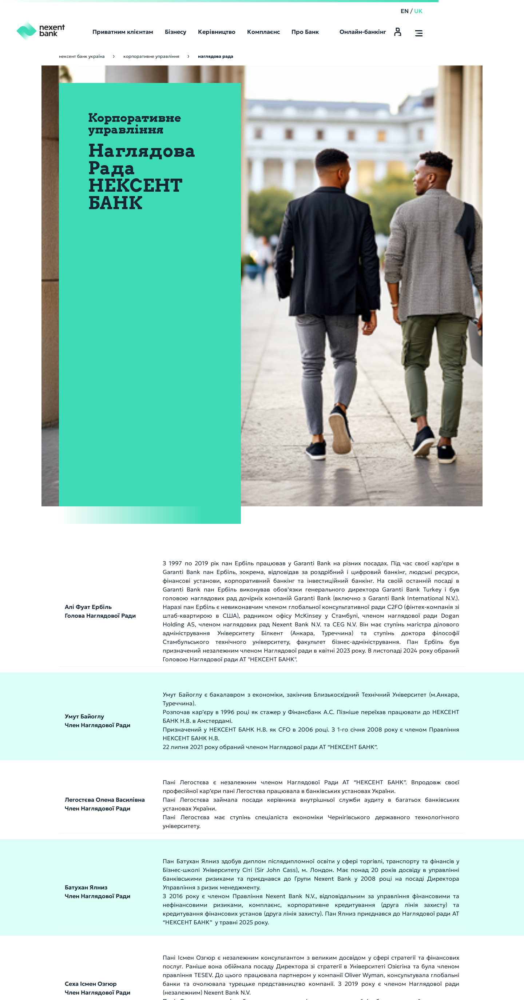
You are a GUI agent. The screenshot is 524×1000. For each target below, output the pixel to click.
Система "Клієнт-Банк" (341, 803)
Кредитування (331, 793)
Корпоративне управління (151, 56)
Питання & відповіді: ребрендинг (268, 888)
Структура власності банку (265, 812)
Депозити (325, 774)
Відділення (332, 905)
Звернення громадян (422, 793)
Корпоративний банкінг (350, 763)
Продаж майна (250, 840)
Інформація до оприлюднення (268, 793)
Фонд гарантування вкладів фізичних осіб (268, 850)
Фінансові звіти (250, 784)
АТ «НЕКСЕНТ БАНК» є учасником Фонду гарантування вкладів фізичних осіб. (141, 985)
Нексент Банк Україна (82, 56)
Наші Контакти (332, 916)
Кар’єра (241, 869)
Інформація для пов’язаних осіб (432, 803)
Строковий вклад (253, 916)
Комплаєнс (414, 763)
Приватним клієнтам (267, 905)
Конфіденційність (177, 978)
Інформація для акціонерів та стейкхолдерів (268, 897)
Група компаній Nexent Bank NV (432, 774)
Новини (240, 878)
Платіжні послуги (335, 784)
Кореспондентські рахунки (265, 774)
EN (447, 11)
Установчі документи (257, 803)
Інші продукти (331, 812)
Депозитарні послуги (340, 821)
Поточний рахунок (254, 926)
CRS (236, 831)
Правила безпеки (134, 978)
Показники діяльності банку (266, 821)
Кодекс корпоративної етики (432, 784)
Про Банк (246, 763)
